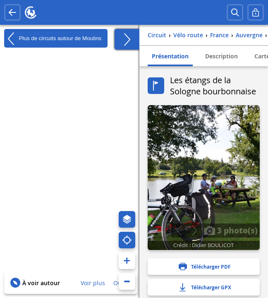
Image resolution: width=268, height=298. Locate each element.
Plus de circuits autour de (52, 38)
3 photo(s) (231, 230)
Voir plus (93, 283)
